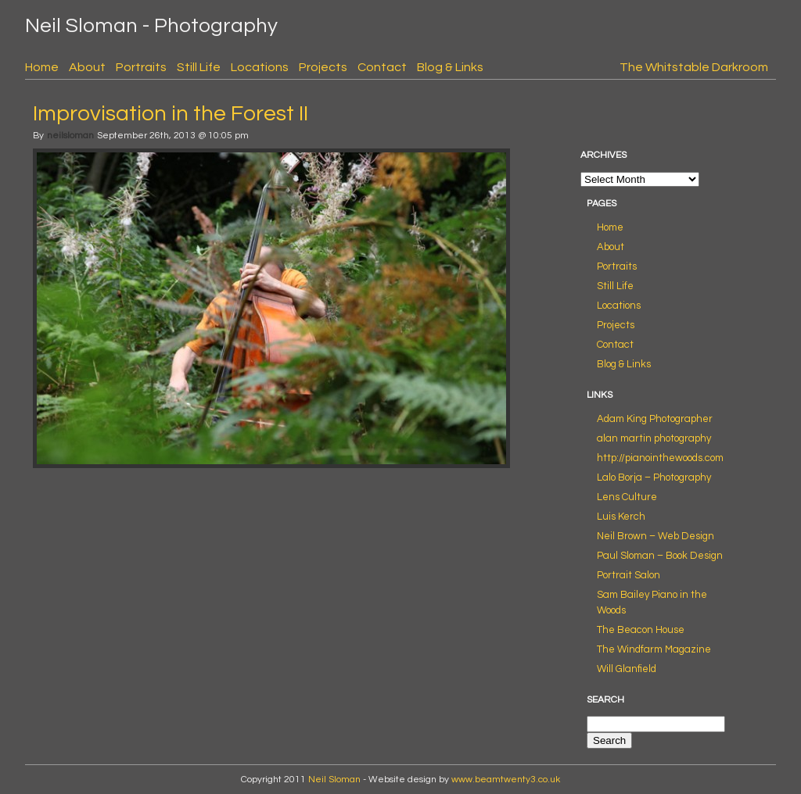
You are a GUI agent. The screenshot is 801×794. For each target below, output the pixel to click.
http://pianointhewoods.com (660, 457)
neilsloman (70, 136)
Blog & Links (450, 67)
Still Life (199, 67)
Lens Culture (627, 497)
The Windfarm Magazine (654, 649)
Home (42, 67)
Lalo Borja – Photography (654, 477)
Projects (323, 67)
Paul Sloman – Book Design (660, 555)
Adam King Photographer (655, 418)
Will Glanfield (626, 668)
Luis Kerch (621, 516)
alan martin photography (654, 438)
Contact (382, 67)
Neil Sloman (334, 779)
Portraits (141, 67)
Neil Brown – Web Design (655, 536)
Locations (260, 67)
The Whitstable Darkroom (694, 67)
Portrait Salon (628, 575)
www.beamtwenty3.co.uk (505, 779)
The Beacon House (640, 629)
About (87, 67)
